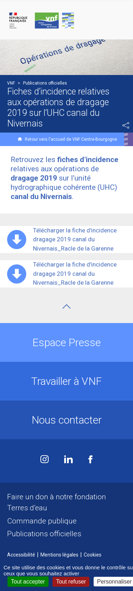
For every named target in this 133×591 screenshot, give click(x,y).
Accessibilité (21, 555)
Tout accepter (28, 582)
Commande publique (42, 521)
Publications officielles (44, 534)
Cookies (92, 555)
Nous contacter (67, 420)
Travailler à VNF (66, 381)
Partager (126, 125)
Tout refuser (71, 582)
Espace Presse (66, 342)
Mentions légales (59, 555)
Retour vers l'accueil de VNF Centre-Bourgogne (71, 139)
